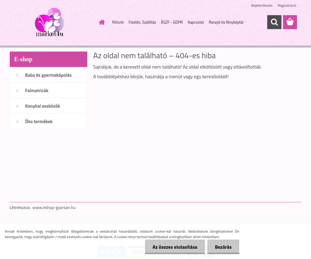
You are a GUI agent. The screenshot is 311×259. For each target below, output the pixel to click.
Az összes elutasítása (175, 247)
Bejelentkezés (262, 5)
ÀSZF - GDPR (172, 22)
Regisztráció (287, 5)
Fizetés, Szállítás (142, 22)
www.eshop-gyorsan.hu (54, 207)
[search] (274, 22)
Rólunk (118, 22)
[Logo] (51, 22)
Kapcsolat (196, 22)
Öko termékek (39, 121)
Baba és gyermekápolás (48, 75)
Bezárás (223, 247)
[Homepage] (100, 22)
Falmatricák (37, 90)
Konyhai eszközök (42, 106)
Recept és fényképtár (226, 22)
